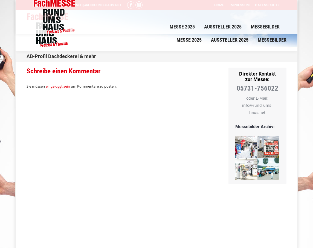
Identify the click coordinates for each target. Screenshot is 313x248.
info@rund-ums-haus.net (95, 5)
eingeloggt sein (58, 86)
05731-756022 (47, 5)
